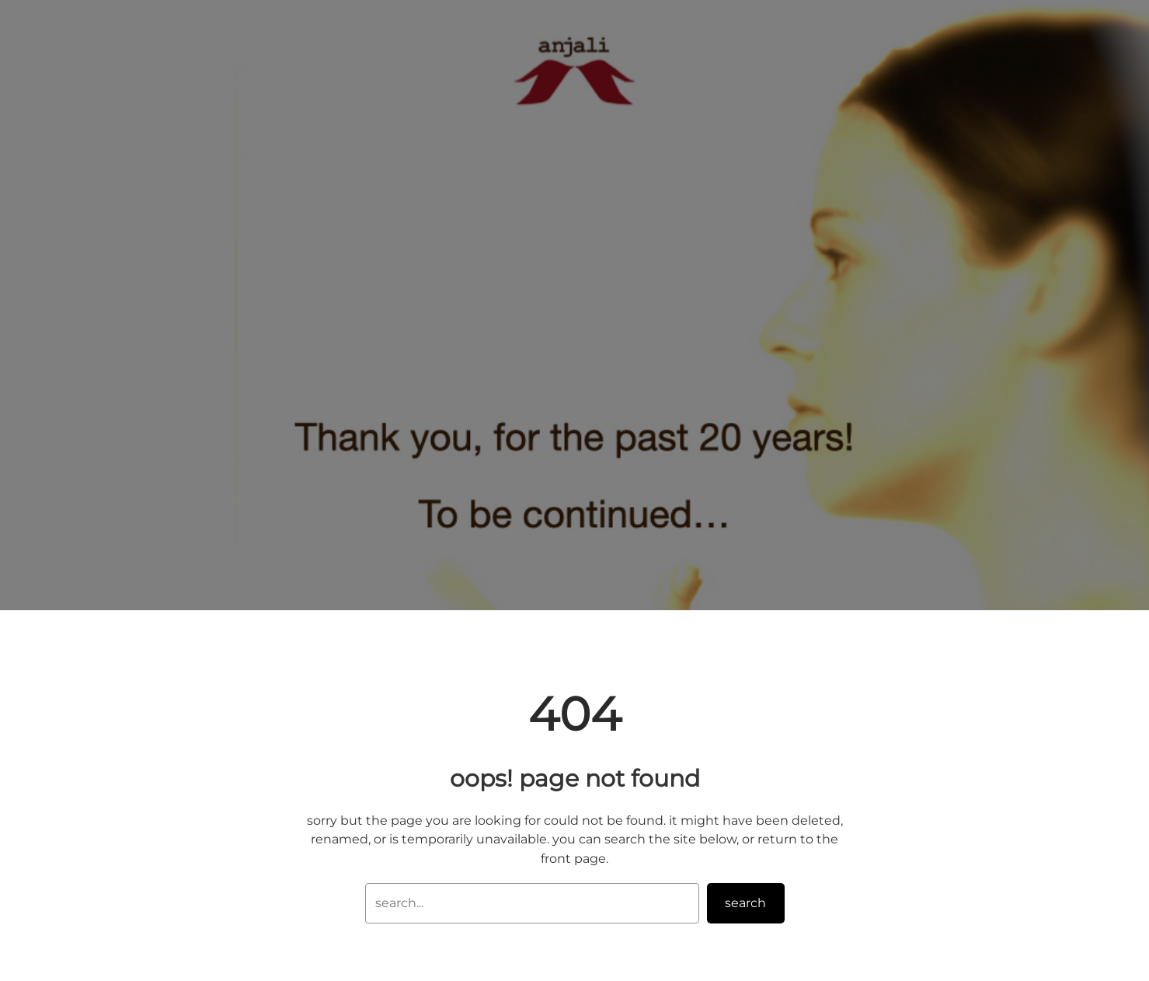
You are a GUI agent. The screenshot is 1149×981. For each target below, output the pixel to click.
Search (745, 902)
